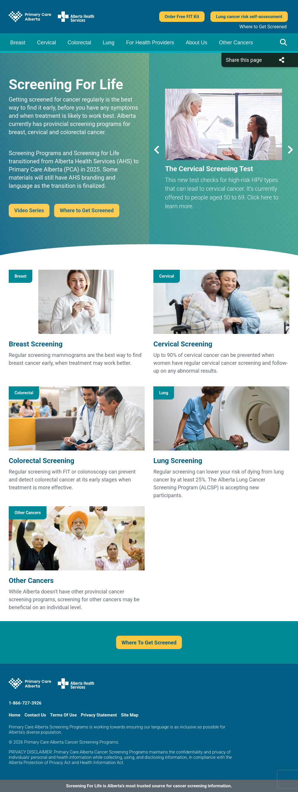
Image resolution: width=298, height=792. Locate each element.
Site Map (130, 715)
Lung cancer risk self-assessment (249, 16)
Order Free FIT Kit (182, 16)
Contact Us (35, 715)
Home (14, 715)
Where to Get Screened (263, 26)
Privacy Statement (99, 715)
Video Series (29, 210)
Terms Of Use (63, 715)
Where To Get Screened (149, 642)
